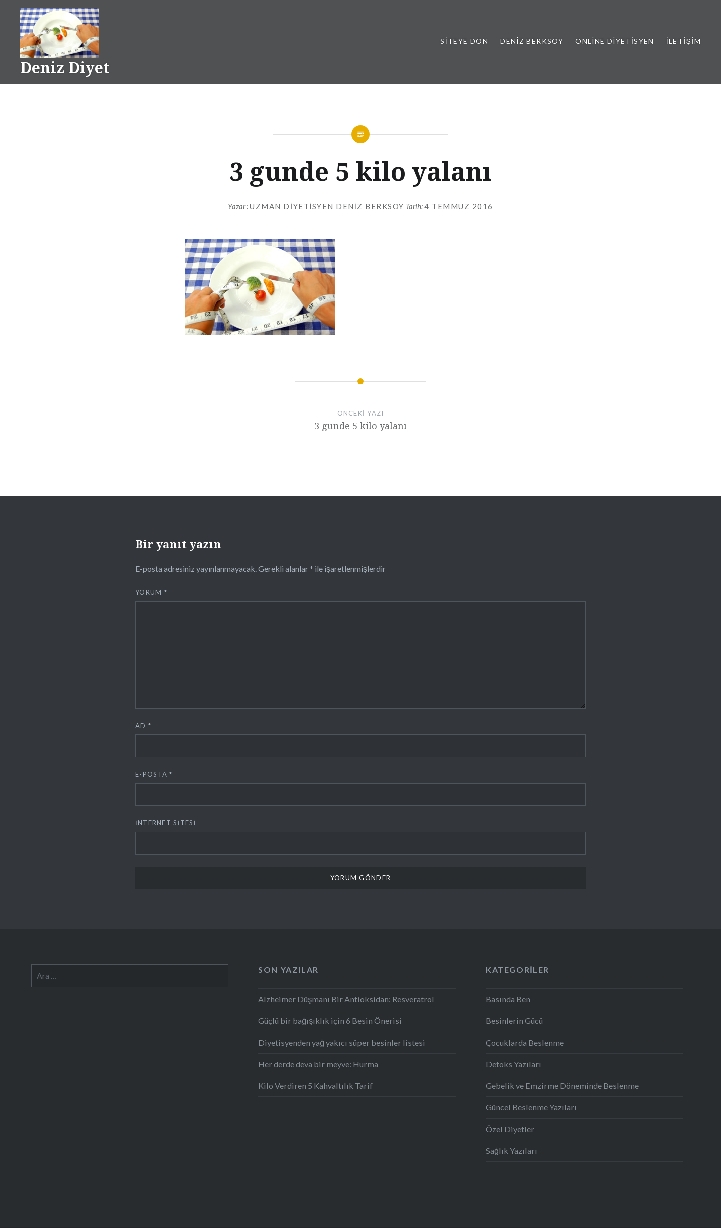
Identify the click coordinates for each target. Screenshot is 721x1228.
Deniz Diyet (65, 67)
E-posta (154, 774)
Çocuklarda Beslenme (525, 1042)
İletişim (683, 41)
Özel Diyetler (510, 1129)
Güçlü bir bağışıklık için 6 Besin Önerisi (330, 1020)
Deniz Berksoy (531, 41)
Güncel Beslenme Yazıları (531, 1107)
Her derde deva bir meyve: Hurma (318, 1064)
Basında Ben (508, 999)
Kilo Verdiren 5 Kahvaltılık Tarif (315, 1085)
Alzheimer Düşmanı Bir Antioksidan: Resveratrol (346, 999)
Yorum (151, 592)
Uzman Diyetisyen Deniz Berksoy (327, 206)
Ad (143, 726)
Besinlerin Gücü (514, 1020)
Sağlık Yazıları (511, 1150)
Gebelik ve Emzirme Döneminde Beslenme (562, 1085)
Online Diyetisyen (614, 41)
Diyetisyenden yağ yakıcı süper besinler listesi (341, 1042)
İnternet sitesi (165, 823)
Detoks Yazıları (513, 1064)
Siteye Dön (464, 41)
